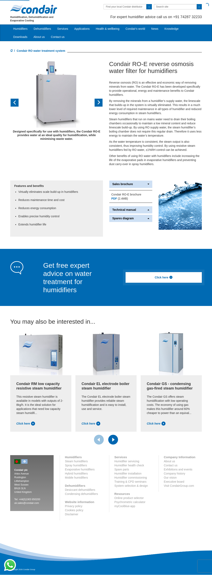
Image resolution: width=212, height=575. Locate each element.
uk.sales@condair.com (26, 503)
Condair (33, 9)
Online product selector (129, 498)
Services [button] (62, 28)
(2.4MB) (119, 198)
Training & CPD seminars (130, 481)
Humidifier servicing (126, 461)
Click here (164, 277)
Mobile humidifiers (76, 477)
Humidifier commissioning (130, 477)
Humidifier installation (127, 473)
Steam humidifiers (76, 461)
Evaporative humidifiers (80, 469)
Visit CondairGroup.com (179, 485)
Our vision (170, 477)
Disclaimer (71, 514)
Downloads (20, 37)
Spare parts (121, 469)
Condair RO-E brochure (126, 194)
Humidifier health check (129, 465)
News (154, 28)
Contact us (58, 37)
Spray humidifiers (76, 465)
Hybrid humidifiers (76, 473)
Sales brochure (130, 184)
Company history (174, 473)
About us (39, 37)
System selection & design (131, 485)
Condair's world (135, 28)
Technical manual (130, 209)
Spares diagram (130, 218)
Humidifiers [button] (20, 28)
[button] (17, 103)
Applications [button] (82, 28)
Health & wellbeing (107, 28)
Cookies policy (74, 510)
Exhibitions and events (178, 469)
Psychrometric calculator (130, 502)
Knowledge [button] (172, 28)
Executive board (174, 481)
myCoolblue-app (124, 506)
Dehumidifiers (42, 28)
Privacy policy (74, 506)
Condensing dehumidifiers (81, 494)
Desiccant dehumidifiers (80, 489)
